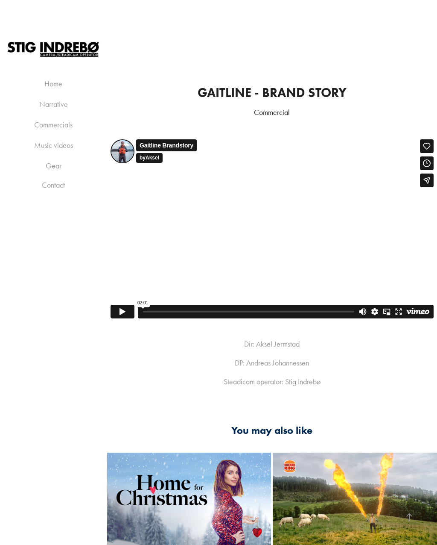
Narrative (53, 104)
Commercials (53, 125)
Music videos (53, 145)
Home (53, 83)
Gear (53, 166)
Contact (53, 185)
